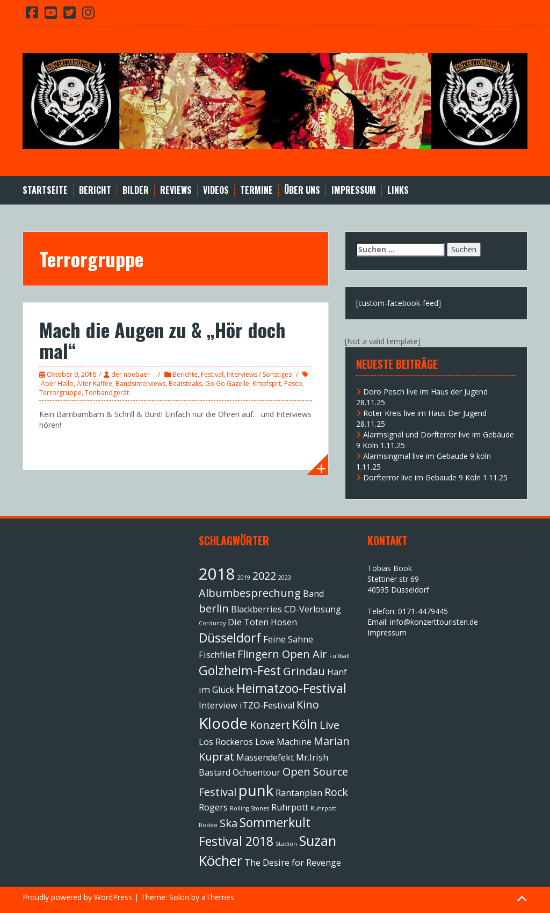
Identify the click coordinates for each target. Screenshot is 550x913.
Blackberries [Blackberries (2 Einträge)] (256, 609)
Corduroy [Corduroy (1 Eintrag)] (212, 623)
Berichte (185, 374)
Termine (256, 190)
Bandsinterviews (140, 383)
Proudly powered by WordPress (77, 897)
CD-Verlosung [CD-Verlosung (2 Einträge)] (312, 609)
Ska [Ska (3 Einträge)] (228, 823)
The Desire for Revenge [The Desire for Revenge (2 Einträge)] (292, 862)
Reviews (176, 190)
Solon (179, 897)
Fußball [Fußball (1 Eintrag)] (339, 656)
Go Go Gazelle (227, 383)
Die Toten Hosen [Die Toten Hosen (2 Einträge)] (262, 622)
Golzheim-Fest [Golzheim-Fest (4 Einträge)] (240, 670)
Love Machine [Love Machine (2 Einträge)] (283, 742)
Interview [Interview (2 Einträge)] (218, 705)
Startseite (45, 190)
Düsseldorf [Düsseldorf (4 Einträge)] (230, 637)
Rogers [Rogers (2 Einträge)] (213, 807)
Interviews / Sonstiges (259, 374)
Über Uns (302, 190)
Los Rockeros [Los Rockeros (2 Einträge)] (226, 742)
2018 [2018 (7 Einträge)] (217, 574)
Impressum (353, 190)
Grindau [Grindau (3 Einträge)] (304, 671)
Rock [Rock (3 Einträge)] (336, 792)
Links (398, 190)
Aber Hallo (57, 383)
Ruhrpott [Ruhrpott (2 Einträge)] (289, 807)
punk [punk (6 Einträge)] (255, 790)
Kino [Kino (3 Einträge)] (307, 704)
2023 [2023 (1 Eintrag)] (284, 577)
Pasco (293, 383)
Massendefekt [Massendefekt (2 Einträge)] (265, 757)
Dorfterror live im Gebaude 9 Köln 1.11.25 (435, 477)
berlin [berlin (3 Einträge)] (214, 608)
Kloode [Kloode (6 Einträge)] (223, 723)
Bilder (135, 190)
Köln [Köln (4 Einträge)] (304, 724)
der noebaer (130, 374)
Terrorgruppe (60, 392)
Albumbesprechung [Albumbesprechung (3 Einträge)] (250, 593)
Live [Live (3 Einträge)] (329, 725)
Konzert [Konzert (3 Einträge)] (270, 725)
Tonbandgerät (107, 392)
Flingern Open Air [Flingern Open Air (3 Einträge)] (282, 654)
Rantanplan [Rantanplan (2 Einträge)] (299, 793)
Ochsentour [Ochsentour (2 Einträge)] (256, 772)
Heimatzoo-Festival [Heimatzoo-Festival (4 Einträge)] (291, 688)
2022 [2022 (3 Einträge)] (264, 575)
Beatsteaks (185, 383)
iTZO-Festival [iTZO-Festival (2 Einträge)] (267, 705)
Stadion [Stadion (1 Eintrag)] (286, 844)
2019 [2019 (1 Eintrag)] (243, 577)
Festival (212, 374)
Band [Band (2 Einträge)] (313, 594)
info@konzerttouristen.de (434, 622)
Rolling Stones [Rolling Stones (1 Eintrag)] (249, 808)
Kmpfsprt (266, 383)
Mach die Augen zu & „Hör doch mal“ (162, 340)
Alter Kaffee (94, 383)
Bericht (95, 190)
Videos (216, 190)
